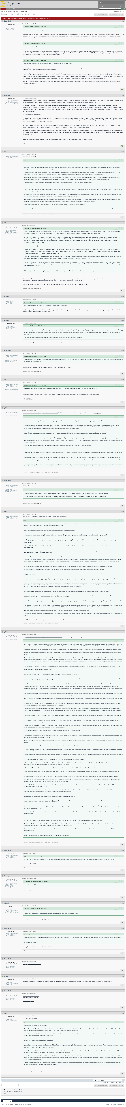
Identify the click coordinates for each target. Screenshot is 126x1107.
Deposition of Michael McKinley (30, 997)
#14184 (122, 223)
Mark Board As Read (27, 1104)
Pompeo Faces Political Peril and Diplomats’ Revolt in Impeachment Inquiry (44, 637)
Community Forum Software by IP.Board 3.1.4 (114, 1104)
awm (5, 379)
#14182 (122, 95)
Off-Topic (16, 11)
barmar (6, 296)
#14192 (122, 632)
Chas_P (6, 903)
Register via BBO (105, 6)
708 (17, 14)
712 (28, 14)
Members (9, 8)
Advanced (124, 9)
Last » (34, 14)
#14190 (122, 480)
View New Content (118, 11)
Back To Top (4, 1104)
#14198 (122, 976)
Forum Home (10, 1104)
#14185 (122, 296)
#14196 (122, 928)
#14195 (122, 903)
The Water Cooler (23, 11)
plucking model (97, 413)
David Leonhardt (29, 156)
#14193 (122, 850)
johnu (6, 976)
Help (121, 6)
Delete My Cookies (18, 1104)
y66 (5, 151)
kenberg (7, 95)
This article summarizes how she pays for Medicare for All (37, 394)
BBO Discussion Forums (6, 11)
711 (25, 14)
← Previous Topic (105, 1082)
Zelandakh (7, 21)
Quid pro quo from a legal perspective (32, 964)
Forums (3, 8)
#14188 (122, 379)
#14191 (122, 511)
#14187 (122, 350)
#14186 (122, 320)
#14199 (122, 991)
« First (11, 14)
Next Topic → (121, 1082)
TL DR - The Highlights (28, 1001)
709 (20, 14)
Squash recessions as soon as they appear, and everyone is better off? (40, 413)
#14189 (122, 408)
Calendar (15, 8)
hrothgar (7, 876)
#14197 (122, 959)
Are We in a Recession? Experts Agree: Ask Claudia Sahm (40, 516)
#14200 (122, 1013)
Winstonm (7, 223)
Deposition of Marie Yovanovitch (31, 996)
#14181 (122, 21)
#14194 (122, 876)
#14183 (122, 151)
